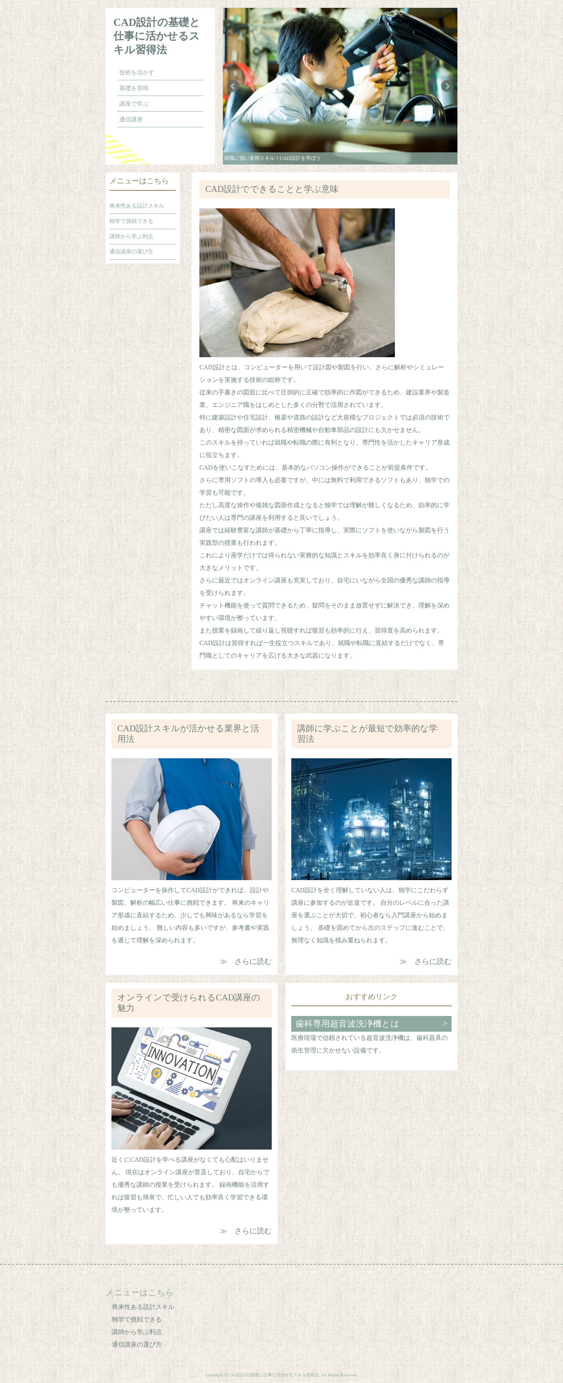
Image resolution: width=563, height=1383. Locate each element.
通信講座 (131, 119)
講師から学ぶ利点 (131, 236)
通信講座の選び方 (131, 252)
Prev (233, 86)
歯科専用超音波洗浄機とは (348, 1024)
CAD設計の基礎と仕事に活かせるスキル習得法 (157, 36)
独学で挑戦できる (131, 221)
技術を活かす (136, 72)
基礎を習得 (134, 88)
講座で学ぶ (134, 104)
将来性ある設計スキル (136, 206)
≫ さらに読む (246, 961)
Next (447, 86)
